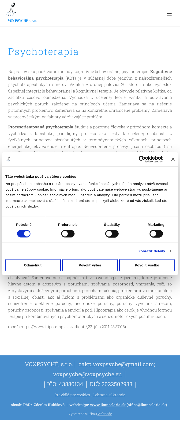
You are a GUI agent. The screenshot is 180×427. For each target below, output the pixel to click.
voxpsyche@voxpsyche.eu (87, 374)
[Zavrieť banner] (173, 159)
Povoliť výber (90, 265)
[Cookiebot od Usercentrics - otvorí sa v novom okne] (142, 159)
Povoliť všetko (147, 265)
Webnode (105, 414)
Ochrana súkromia (109, 394)
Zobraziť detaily (152, 251)
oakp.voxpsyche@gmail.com (116, 364)
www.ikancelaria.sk (108, 404)
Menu (169, 13)
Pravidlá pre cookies (72, 394)
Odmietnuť (33, 265)
